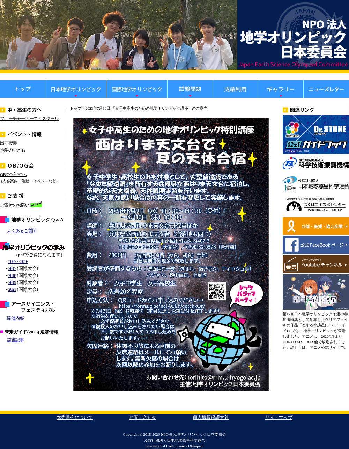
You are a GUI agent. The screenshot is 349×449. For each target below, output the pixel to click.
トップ (75, 108)
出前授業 (8, 143)
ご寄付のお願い (14, 205)
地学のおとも (12, 150)
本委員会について (75, 417)
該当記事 (15, 340)
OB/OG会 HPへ (13, 174)
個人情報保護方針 (211, 417)
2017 (12, 268)
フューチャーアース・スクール (29, 118)
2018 (12, 275)
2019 (12, 282)
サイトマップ (278, 417)
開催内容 (15, 318)
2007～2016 (18, 261)
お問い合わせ (142, 417)
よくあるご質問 (21, 230)
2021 (12, 289)
